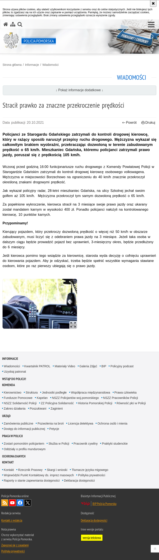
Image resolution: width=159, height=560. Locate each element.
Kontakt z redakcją (11, 520)
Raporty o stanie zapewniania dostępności (32, 480)
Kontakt (8, 462)
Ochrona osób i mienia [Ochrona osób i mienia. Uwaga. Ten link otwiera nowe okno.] (112, 423)
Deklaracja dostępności (79, 480)
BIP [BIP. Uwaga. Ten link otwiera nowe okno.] (103, 366)
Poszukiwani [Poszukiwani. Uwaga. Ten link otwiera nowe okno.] (38, 408)
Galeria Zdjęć (88, 366)
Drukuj (148, 122)
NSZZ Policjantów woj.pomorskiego (75, 398)
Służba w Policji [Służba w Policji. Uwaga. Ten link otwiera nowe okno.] (58, 443)
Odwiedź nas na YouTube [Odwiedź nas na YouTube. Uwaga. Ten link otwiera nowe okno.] (12, 502)
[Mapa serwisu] (12, 24)
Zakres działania (15, 408)
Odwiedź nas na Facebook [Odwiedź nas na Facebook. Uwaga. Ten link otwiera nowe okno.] (20, 502)
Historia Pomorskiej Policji (95, 403)
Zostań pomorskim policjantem (24, 443)
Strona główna (12, 64)
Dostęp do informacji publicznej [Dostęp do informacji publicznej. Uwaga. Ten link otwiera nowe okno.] (24, 429)
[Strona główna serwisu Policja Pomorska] (5, 24)
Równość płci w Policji (131, 403)
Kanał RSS (4, 502)
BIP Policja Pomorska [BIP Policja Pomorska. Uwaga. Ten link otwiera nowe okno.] (104, 503)
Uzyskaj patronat (15, 371)
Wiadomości (50, 64)
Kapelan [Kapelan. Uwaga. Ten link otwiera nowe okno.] (42, 398)
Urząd (6, 416)
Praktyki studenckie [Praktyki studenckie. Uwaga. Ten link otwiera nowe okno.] (115, 443)
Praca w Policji (12, 436)
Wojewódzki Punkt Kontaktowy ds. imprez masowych (39, 475)
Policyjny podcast (121, 366)
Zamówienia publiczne (18, 423)
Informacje (32, 64)
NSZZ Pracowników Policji (120, 398)
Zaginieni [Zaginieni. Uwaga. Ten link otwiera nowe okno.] (57, 408)
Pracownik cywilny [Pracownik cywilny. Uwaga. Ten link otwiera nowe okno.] (86, 443)
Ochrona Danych (14, 456)
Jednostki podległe (54, 392)
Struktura (32, 392)
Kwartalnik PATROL (37, 366)
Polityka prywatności (91, 475)
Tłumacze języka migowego (90, 470)
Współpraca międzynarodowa (90, 392)
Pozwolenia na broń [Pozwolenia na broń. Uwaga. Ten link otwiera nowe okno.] (51, 423)
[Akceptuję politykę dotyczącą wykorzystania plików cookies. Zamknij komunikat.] (153, 3)
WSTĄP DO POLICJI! (14, 379)
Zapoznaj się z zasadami (15, 545)
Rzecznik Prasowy (30, 470)
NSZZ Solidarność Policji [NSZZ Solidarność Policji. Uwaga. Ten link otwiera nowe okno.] (20, 403)
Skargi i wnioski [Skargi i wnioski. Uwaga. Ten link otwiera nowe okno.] (57, 470)
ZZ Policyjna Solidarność (57, 403)
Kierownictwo (12, 392)
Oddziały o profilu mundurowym (25, 449)
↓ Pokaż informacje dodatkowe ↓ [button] (79, 90)
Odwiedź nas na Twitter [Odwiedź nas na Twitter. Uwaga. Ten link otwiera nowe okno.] (27, 502)
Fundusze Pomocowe (18, 398)
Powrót (129, 122)
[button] (151, 24)
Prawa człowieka (125, 392)
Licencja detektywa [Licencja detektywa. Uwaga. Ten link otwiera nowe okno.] (80, 423)
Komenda (8, 385)
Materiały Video (65, 366)
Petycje (54, 429)
